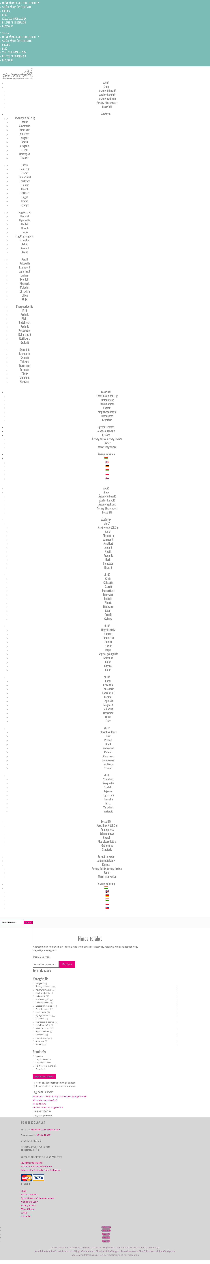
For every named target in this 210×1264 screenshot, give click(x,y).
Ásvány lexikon (28, 1205)
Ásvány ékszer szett (107, 102)
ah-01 (107, 523)
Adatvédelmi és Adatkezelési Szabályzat (40, 1170)
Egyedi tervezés (106, 427)
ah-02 (107, 574)
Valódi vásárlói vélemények (16, 7)
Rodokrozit (24, 322)
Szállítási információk (14, 18)
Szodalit (24, 357)
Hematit (24, 216)
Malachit (24, 287)
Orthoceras (107, 416)
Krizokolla (25, 263)
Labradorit (24, 267)
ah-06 (107, 775)
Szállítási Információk (31, 1162)
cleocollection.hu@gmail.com (45, 1129)
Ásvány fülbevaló (107, 90)
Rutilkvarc (24, 338)
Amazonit (25, 130)
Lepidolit (24, 279)
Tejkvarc (24, 361)
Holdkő (24, 224)
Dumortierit (24, 177)
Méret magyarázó (107, 447)
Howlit (24, 228)
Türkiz (25, 373)
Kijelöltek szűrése (44, 1076)
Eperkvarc (25, 181)
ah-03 (107, 625)
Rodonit (25, 326)
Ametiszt (24, 134)
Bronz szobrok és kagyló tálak (48, 1107)
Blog (4, 14)
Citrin (25, 165)
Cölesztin (24, 169)
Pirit (24, 310)
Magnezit (25, 283)
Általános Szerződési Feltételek (36, 1166)
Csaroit (24, 173)
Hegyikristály (25, 212)
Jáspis (25, 232)
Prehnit (25, 314)
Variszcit (24, 381)
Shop (106, 86)
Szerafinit (25, 349)
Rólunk (6, 11)
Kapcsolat (7, 26)
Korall (25, 259)
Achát (25, 122)
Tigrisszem (24, 365)
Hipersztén (24, 220)
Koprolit (107, 408)
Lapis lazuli (25, 271)
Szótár (107, 443)
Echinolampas (107, 404)
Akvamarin (24, 126)
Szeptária (107, 420)
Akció (106, 82)
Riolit (24, 318)
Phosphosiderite (24, 306)
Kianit (25, 252)
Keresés (67, 964)
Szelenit (24, 342)
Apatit (24, 142)
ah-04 (107, 677)
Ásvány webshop (106, 454)
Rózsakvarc (25, 330)
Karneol (25, 248)
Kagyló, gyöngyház (24, 236)
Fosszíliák (107, 106)
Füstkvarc (25, 193)
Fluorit (24, 189)
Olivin (25, 295)
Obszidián (25, 291)
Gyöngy (25, 205)
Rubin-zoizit (24, 334)
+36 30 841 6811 (43, 1135)
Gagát (25, 197)
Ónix (24, 299)
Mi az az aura (39, 1103)
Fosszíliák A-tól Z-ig (107, 396)
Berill (25, 150)
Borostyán (24, 154)
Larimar (25, 275)
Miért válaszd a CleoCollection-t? (20, 3)
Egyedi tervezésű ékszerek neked (37, 1198)
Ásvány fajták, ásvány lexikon (107, 439)
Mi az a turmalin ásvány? (45, 1100)
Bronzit (25, 158)
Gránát (24, 201)
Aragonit (24, 146)
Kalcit (25, 244)
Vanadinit (25, 377)
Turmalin (24, 369)
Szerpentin (24, 353)
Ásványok (106, 114)
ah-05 (107, 728)
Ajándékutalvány (106, 431)
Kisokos (106, 435)
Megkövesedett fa (107, 412)
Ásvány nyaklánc (107, 98)
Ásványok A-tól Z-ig (24, 118)
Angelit (25, 138)
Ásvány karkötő (107, 94)
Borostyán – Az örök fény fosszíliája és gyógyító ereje (60, 1096)
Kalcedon (24, 240)
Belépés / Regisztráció (14, 22)
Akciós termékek (29, 1194)
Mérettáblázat (28, 1209)
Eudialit (25, 185)
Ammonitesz (107, 400)
